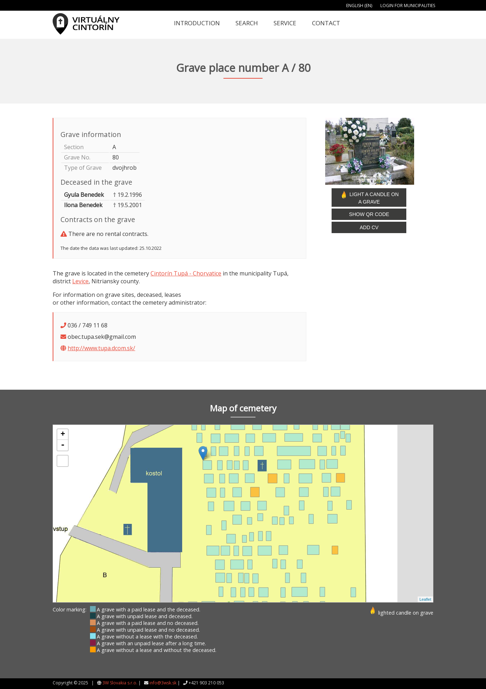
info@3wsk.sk (162, 683)
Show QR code (369, 214)
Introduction (197, 23)
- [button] (62, 445)
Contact (326, 23)
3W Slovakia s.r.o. (119, 683)
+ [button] (62, 434)
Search (247, 23)
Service (285, 23)
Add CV (369, 227)
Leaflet (425, 599)
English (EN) (359, 5)
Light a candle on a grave (368, 197)
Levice (80, 281)
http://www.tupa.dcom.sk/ (101, 348)
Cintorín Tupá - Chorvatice (185, 273)
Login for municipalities (407, 5)
